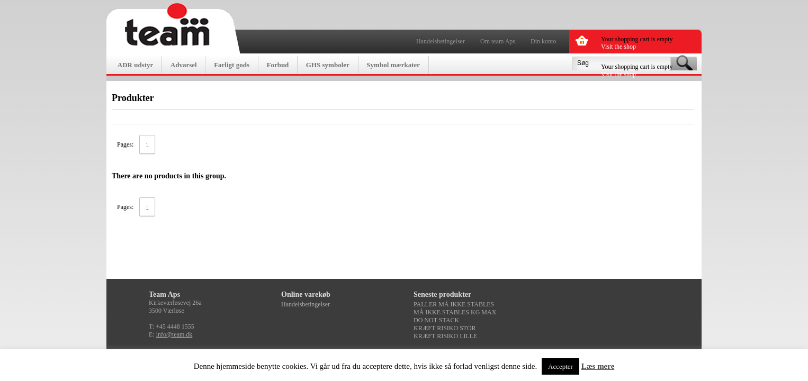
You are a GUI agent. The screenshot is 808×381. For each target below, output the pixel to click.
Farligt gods (231, 65)
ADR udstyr (136, 65)
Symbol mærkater (393, 65)
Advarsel (183, 65)
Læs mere (598, 366)
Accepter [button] (560, 366)
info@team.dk (174, 334)
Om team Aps (497, 41)
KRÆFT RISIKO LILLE (445, 336)
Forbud (277, 65)
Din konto (543, 41)
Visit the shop (618, 46)
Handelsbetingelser (440, 41)
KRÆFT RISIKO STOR (445, 328)
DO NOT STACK (436, 320)
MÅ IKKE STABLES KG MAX (455, 312)
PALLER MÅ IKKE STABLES (454, 304)
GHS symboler (327, 65)
